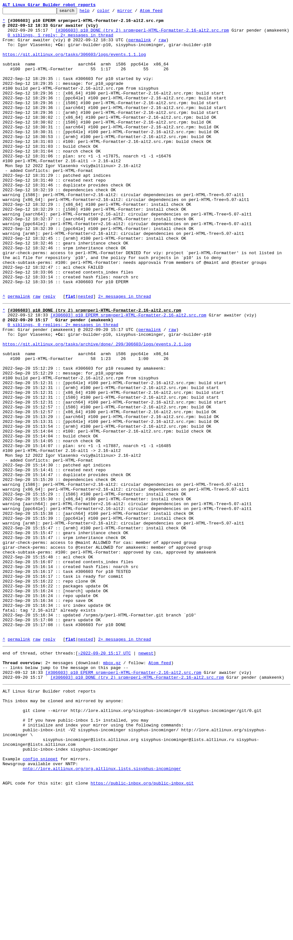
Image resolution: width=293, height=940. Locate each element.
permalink (139, 46)
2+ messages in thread (124, 354)
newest (145, 779)
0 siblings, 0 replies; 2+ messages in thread (63, 386)
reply (49, 354)
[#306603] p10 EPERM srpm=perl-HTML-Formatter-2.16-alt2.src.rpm (128, 375)
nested (85, 354)
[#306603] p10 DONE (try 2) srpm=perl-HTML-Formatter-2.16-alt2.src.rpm (142, 35)
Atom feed (161, 12)
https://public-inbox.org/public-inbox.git (142, 933)
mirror (134, 12)
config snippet (40, 904)
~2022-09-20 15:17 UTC (104, 779)
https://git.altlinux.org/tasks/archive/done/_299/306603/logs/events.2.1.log (97, 410)
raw (162, 46)
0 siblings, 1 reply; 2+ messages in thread (60, 41)
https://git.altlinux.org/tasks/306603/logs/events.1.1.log (74, 64)
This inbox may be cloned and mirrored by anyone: (63, 834)
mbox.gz (112, 790)
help (95, 12)
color (113, 12)
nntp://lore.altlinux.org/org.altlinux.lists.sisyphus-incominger (102, 915)
